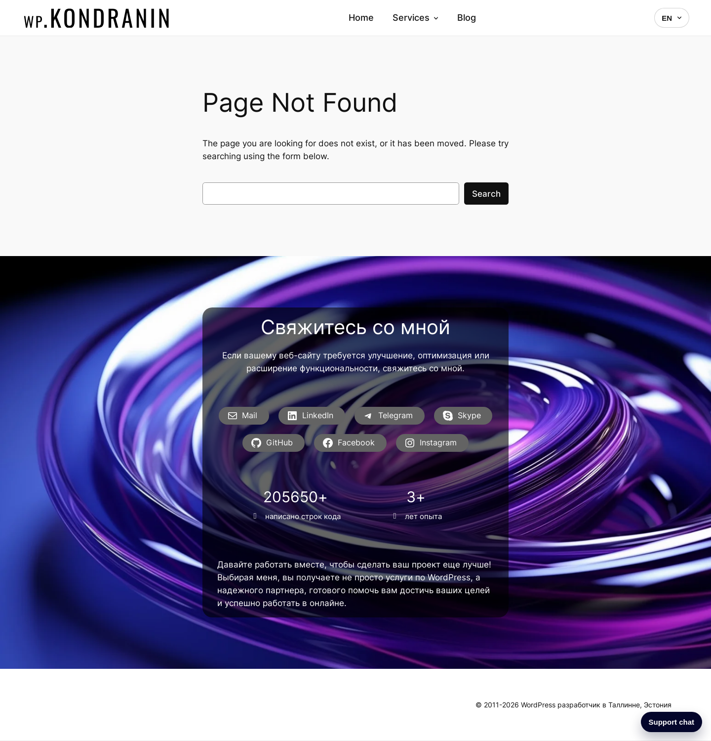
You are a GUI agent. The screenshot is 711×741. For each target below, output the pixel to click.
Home (361, 17)
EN (672, 18)
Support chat (672, 722)
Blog (466, 17)
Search (486, 194)
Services (415, 17)
